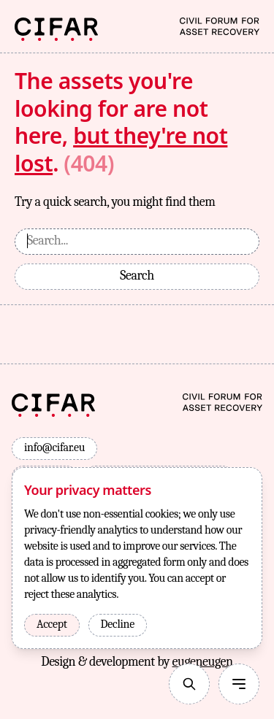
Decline (117, 624)
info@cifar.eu (54, 447)
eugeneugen (202, 661)
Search (137, 275)
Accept (52, 624)
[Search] (189, 684)
